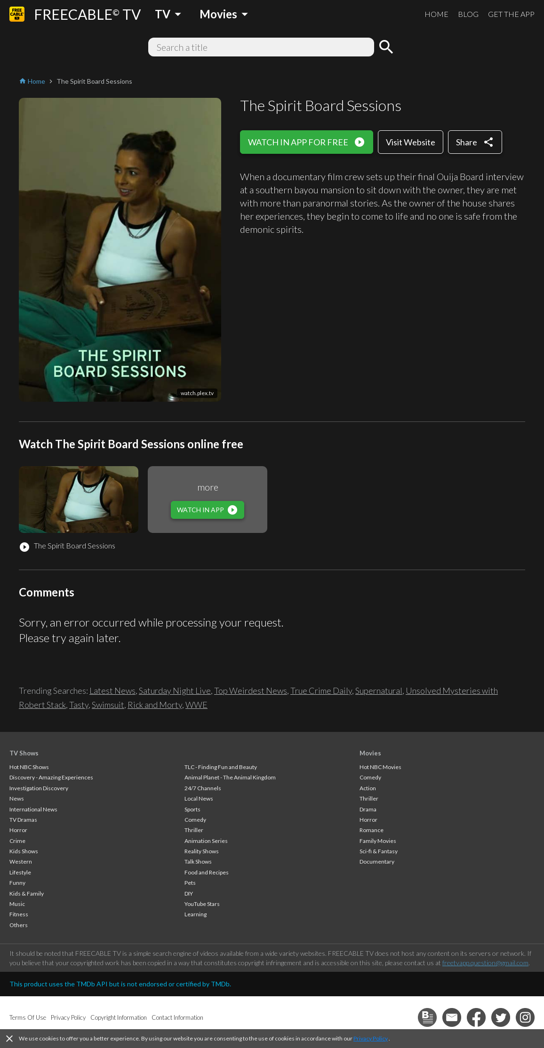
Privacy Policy (370, 1038)
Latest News (112, 690)
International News (33, 809)
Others (18, 925)
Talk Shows (198, 861)
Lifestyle (20, 872)
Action (368, 788)
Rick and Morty (155, 704)
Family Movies (378, 840)
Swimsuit (108, 704)
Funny (17, 882)
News (16, 798)
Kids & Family (26, 893)
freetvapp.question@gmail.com (485, 963)
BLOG (468, 13)
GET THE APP (511, 13)
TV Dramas (23, 819)
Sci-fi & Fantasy (379, 851)
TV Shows (24, 753)
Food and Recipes (206, 872)
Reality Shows (201, 851)
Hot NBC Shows (29, 766)
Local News (198, 798)
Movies (370, 753)
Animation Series (206, 840)
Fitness (18, 914)
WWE (196, 704)
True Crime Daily (321, 690)
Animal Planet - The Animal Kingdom (230, 777)
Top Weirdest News (250, 690)
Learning (195, 914)
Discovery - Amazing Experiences (51, 777)
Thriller (193, 830)
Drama (368, 809)
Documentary (377, 861)
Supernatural (378, 690)
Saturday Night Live (175, 690)
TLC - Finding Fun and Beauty (220, 766)
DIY (188, 893)
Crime (17, 840)
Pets (190, 882)
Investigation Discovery (38, 788)
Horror (18, 830)
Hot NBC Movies (380, 766)
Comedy (195, 819)
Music (17, 903)
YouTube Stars (202, 903)
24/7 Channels (202, 788)
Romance (372, 830)
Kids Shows (23, 851)
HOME (436, 13)
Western (20, 861)
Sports (192, 809)
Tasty (78, 704)
